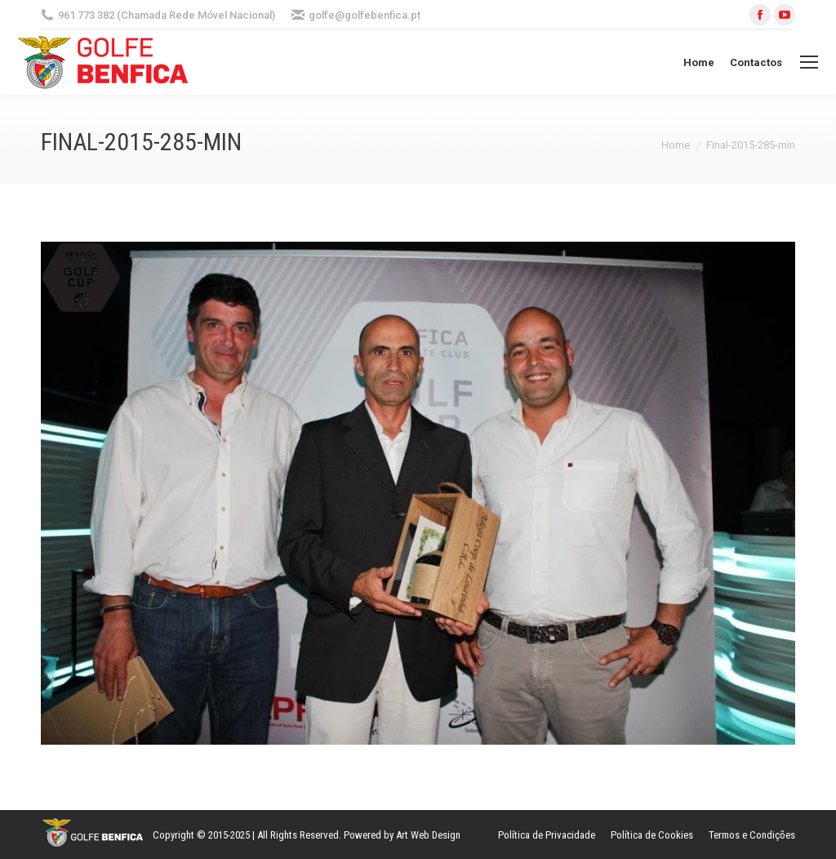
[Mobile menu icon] (809, 62)
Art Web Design (428, 835)
